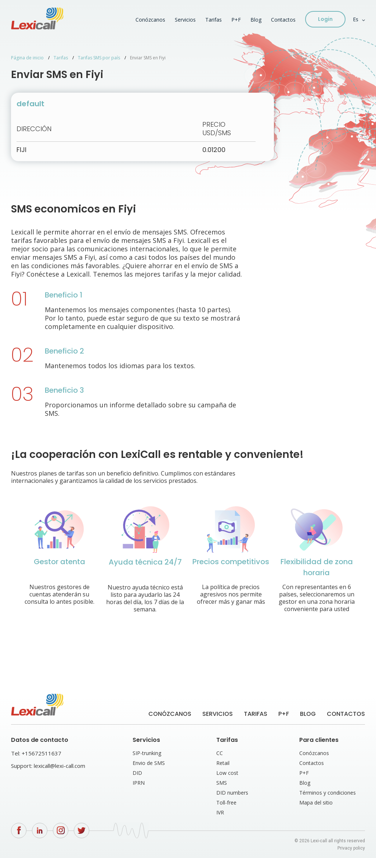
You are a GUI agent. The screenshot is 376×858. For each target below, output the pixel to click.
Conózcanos (150, 19)
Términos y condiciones (327, 792)
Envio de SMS (149, 762)
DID (137, 772)
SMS (221, 782)
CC (219, 753)
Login (325, 19)
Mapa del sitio (316, 802)
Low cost (227, 772)
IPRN (139, 782)
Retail (222, 762)
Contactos (283, 19)
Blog (255, 19)
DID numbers (232, 792)
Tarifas (213, 19)
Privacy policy (351, 848)
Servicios (185, 19)
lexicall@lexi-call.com (59, 765)
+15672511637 (41, 753)
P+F (236, 19)
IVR (220, 812)
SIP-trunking (147, 753)
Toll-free (226, 802)
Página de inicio (27, 58)
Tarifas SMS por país (99, 58)
